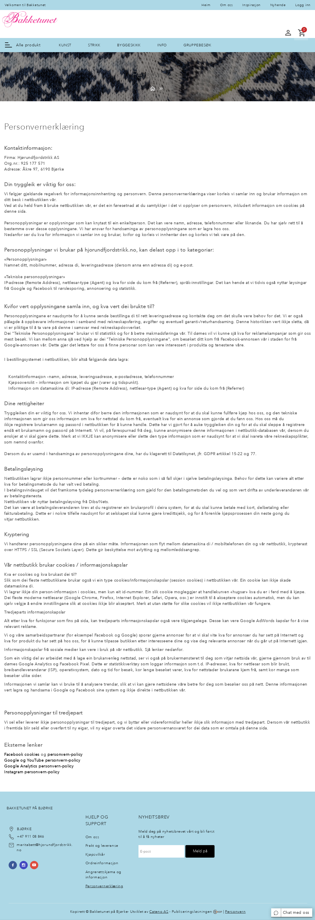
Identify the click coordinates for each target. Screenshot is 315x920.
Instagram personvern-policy (32, 772)
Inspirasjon (251, 5)
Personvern (235, 911)
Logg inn (303, 5)
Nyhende (278, 5)
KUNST (65, 45)
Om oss (226, 5)
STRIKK (94, 45)
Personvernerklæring (104, 886)
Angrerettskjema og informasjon (103, 875)
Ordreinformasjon (102, 863)
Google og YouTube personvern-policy (42, 760)
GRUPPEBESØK (197, 45)
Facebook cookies (21, 754)
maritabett (26, 845)
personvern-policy (65, 754)
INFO (162, 45)
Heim (206, 5)
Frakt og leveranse (102, 845)
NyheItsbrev (154, 817)
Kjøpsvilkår (95, 854)
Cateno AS (158, 911)
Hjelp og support (97, 820)
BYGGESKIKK (129, 45)
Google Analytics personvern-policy (39, 766)
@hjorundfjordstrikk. (54, 845)
